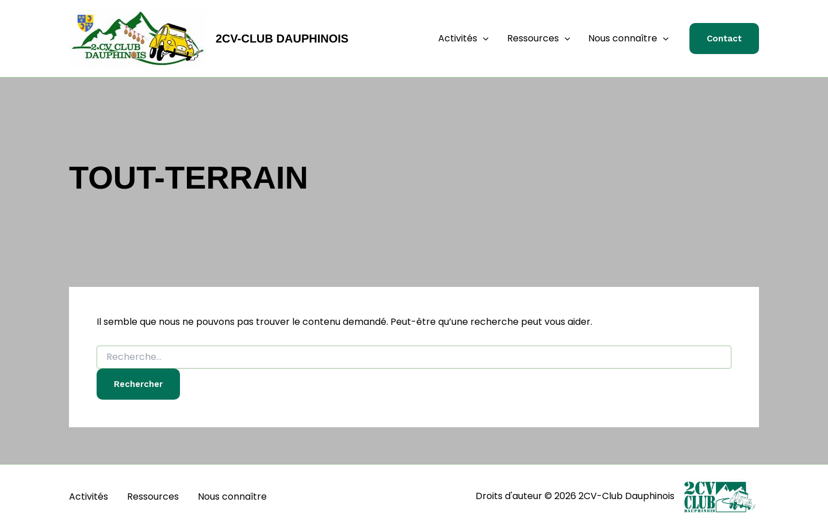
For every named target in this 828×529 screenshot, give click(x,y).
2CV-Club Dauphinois (282, 38)
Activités (463, 38)
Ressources (538, 38)
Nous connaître (628, 38)
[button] (483, 38)
